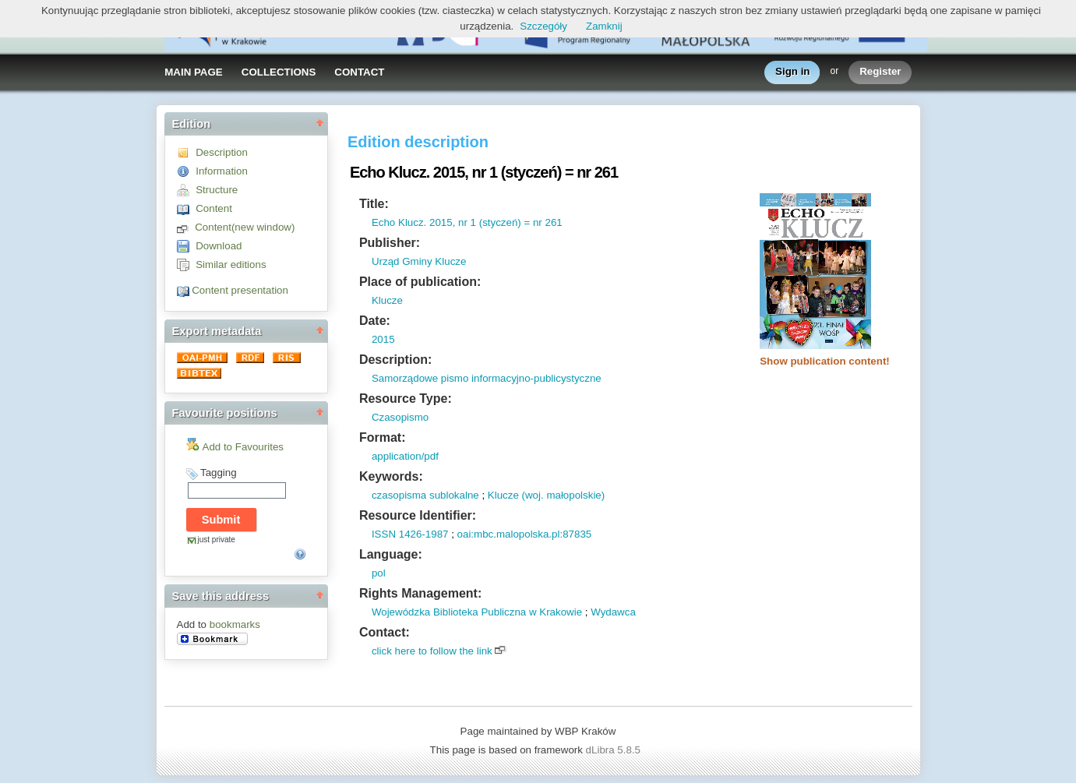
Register (880, 72)
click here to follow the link (432, 651)
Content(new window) (245, 227)
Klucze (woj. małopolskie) (546, 495)
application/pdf (405, 456)
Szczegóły (543, 26)
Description (222, 152)
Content (214, 208)
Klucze (387, 300)
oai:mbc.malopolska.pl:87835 (524, 534)
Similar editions (231, 264)
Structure (217, 190)
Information (222, 171)
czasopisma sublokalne (425, 495)
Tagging (218, 472)
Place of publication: (420, 281)
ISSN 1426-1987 (410, 534)
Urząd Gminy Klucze (419, 261)
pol (379, 573)
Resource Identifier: (417, 515)
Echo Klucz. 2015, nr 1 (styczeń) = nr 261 (467, 222)
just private (216, 539)
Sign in (792, 72)
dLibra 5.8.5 (615, 750)
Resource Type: (405, 398)
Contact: (384, 632)
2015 (383, 339)
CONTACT (359, 72)
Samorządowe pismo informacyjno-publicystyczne (487, 378)
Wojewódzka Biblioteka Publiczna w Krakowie (477, 612)
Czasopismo (400, 417)
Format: (382, 437)
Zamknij (604, 26)
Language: (390, 554)
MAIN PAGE (193, 72)
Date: (374, 320)
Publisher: (389, 242)
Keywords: (391, 476)
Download (219, 246)
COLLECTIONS (279, 72)
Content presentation (240, 290)
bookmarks (235, 624)
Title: (374, 203)
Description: (395, 359)
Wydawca (613, 612)
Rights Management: (420, 593)
